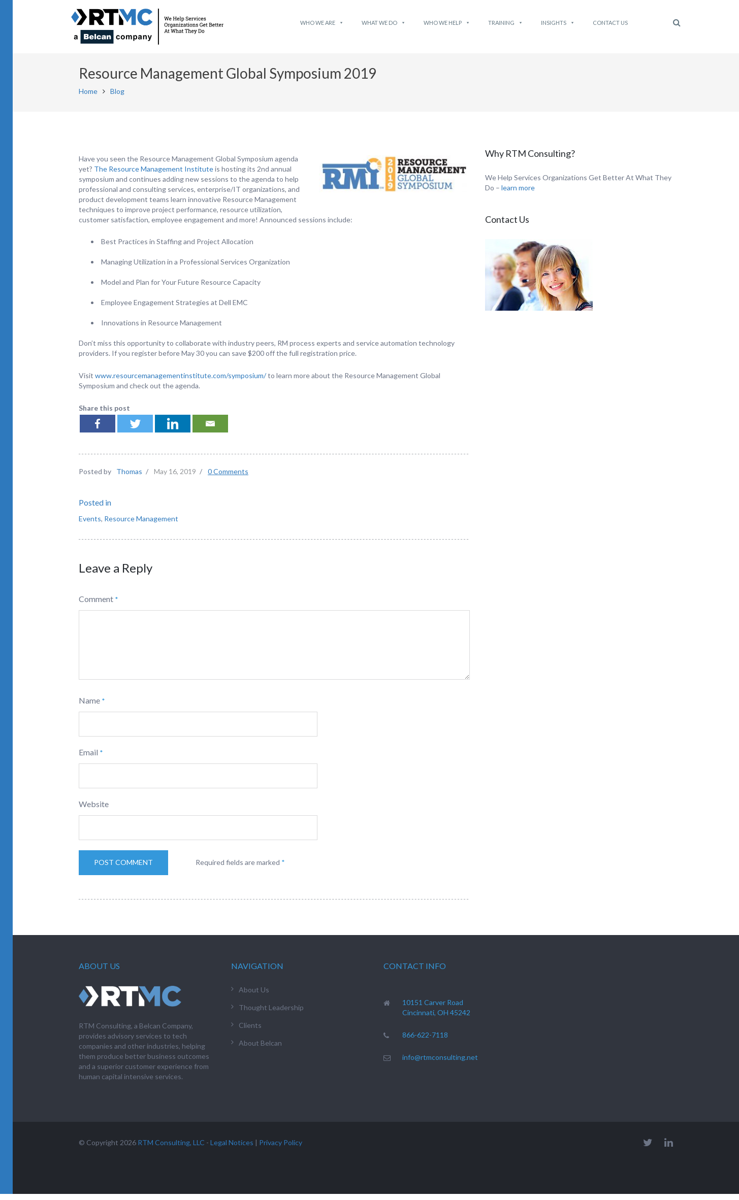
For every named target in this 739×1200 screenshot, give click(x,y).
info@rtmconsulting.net (440, 1062)
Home (88, 97)
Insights (558, 23)
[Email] (210, 430)
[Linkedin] (172, 430)
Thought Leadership (271, 1013)
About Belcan (260, 1048)
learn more (518, 193)
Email (88, 758)
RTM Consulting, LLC (171, 1148)
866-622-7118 (425, 1040)
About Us (254, 995)
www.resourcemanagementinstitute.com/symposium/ (180, 381)
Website (94, 810)
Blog (117, 97)
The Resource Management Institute (153, 174)
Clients (250, 1030)
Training (505, 23)
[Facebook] (97, 430)
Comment (96, 605)
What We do (384, 23)
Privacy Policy (280, 1148)
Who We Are (322, 23)
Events (90, 524)
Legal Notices (231, 1148)
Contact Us (610, 22)
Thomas (129, 477)
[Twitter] (135, 430)
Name (89, 706)
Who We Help (447, 23)
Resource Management (141, 524)
